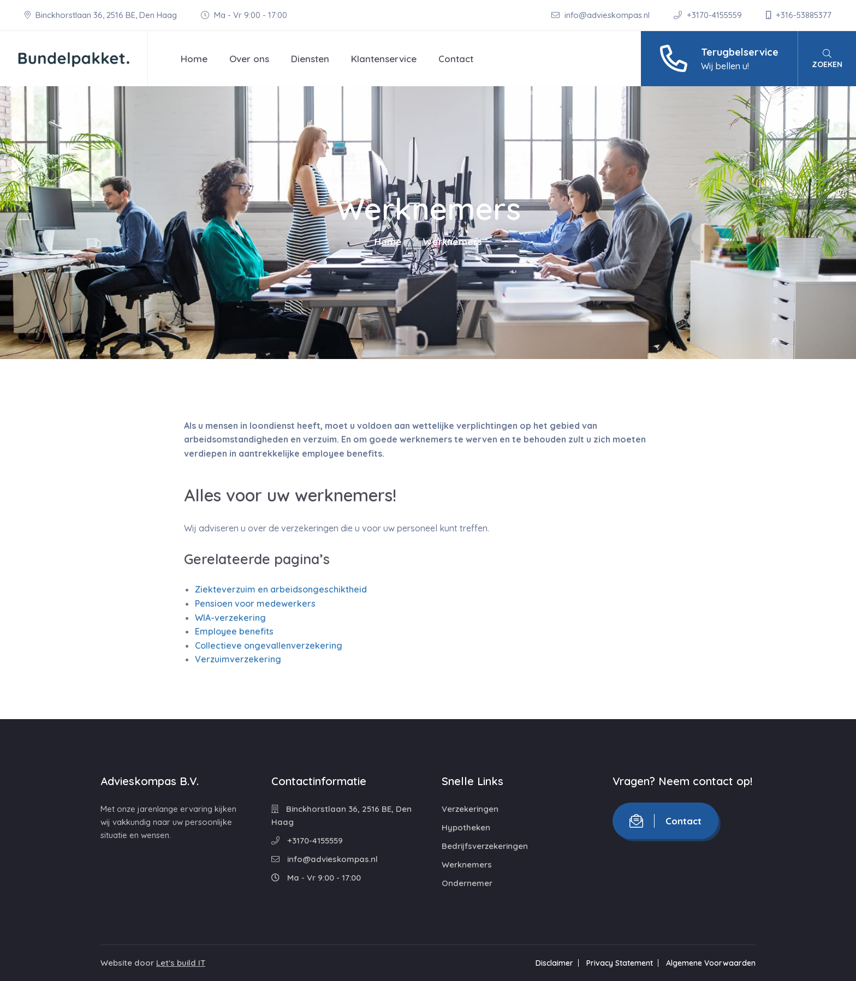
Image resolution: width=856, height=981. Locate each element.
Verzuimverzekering (238, 659)
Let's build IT (180, 963)
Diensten (310, 58)
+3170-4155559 (709, 15)
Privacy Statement (619, 963)
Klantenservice (384, 58)
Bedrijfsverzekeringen (485, 846)
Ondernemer (467, 883)
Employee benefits (234, 631)
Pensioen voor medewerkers (255, 603)
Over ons (249, 58)
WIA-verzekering (230, 617)
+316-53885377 (798, 15)
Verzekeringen (470, 809)
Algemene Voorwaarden (711, 963)
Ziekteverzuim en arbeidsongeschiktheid (281, 589)
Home (194, 58)
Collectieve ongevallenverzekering (268, 645)
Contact (455, 58)
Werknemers (467, 864)
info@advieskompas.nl (601, 15)
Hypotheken (466, 827)
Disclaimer (554, 963)
